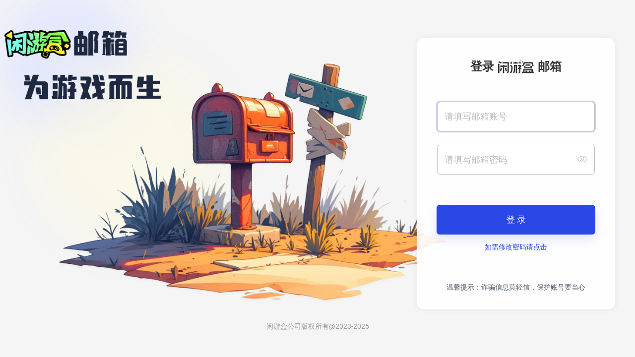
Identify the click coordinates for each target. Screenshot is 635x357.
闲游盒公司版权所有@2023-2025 (317, 326)
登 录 (516, 220)
